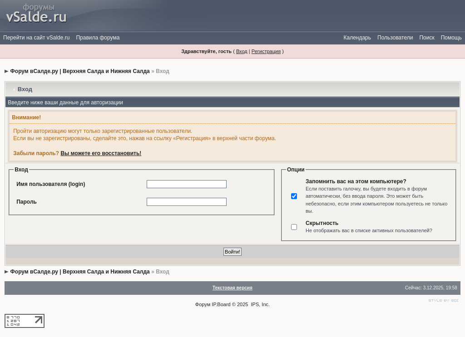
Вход (241, 51)
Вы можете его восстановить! (100, 153)
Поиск (426, 37)
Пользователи (395, 37)
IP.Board (221, 304)
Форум (202, 304)
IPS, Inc (260, 304)
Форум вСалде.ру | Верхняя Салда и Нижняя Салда (80, 71)
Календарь (357, 37)
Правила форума (97, 37)
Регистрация (266, 51)
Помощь (451, 37)
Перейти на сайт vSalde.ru (36, 37)
